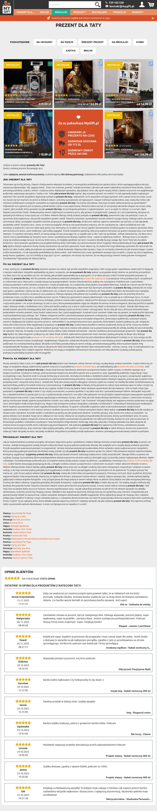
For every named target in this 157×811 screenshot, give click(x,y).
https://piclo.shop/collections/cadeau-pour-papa (35, 539)
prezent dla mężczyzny (94, 278)
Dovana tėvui (16, 523)
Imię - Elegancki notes (138, 712)
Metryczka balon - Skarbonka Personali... (128, 799)
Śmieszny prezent (92, 42)
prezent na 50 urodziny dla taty (47, 337)
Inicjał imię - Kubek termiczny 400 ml (130, 691)
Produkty (79, 12)
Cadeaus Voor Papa (22, 554)
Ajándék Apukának (19, 526)
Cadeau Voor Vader (22, 529)
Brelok (88, 50)
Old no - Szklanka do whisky (135, 604)
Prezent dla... (25, 12)
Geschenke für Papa (21, 513)
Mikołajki (61, 12)
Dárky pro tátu (18, 516)
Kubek (140, 42)
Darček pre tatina (21, 519)
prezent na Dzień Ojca (85, 366)
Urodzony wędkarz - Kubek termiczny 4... (128, 647)
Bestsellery (99, 12)
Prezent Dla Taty (19, 535)
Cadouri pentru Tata (23, 558)
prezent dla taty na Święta (131, 366)
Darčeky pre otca (21, 548)
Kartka (71, 50)
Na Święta (67, 42)
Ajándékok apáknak (20, 551)
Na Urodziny (44, 42)
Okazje (44, 12)
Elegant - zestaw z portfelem (134, 626)
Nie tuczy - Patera (140, 734)
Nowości (137, 12)
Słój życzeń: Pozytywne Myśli (134, 669)
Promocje (119, 12)
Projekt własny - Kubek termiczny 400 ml (128, 756)
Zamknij (152, 18)
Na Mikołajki (120, 42)
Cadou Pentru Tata (22, 532)
